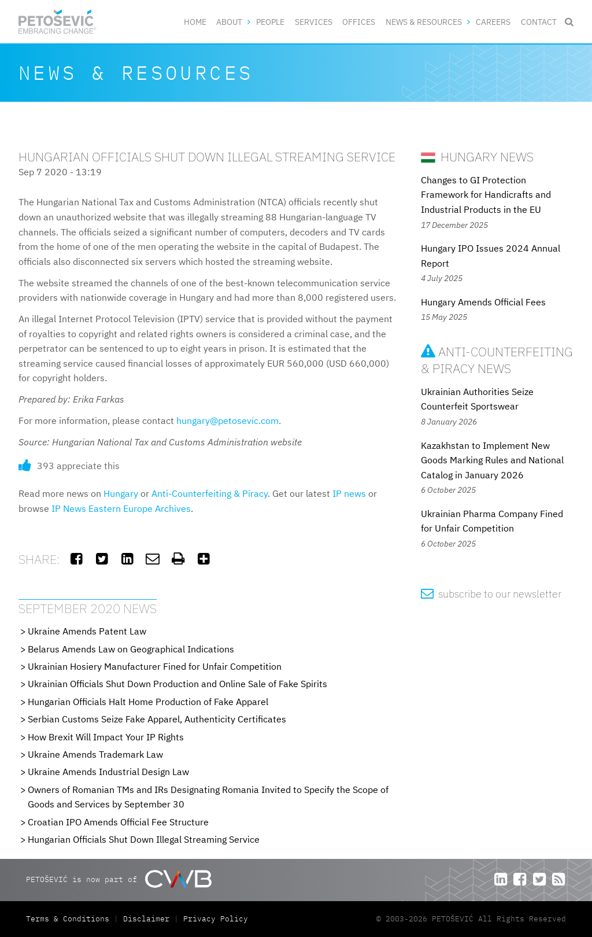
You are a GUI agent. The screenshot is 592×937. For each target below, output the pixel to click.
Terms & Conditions (70, 919)
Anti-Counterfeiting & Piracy (209, 493)
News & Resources (424, 21)
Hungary (120, 493)
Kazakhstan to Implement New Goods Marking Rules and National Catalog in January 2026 (492, 460)
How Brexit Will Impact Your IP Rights (106, 737)
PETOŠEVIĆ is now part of (119, 878)
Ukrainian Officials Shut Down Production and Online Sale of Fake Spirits (177, 683)
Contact (539, 21)
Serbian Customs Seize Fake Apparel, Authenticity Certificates (157, 719)
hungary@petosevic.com (227, 420)
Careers (493, 21)
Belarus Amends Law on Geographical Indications (131, 649)
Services (313, 21)
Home (195, 21)
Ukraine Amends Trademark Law (95, 754)
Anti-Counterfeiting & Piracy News (497, 360)
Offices (358, 21)
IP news (349, 493)
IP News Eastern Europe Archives (121, 508)
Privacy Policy (215, 919)
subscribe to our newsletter (491, 593)
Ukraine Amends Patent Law (87, 631)
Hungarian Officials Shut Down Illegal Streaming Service (144, 839)
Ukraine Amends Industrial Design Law (108, 771)
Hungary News (477, 156)
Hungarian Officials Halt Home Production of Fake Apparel (148, 701)
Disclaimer (146, 919)
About (229, 21)
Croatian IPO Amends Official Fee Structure (118, 822)
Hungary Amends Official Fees (483, 302)
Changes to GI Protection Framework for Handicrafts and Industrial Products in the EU (486, 194)
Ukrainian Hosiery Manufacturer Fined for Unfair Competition (155, 666)
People (270, 21)
